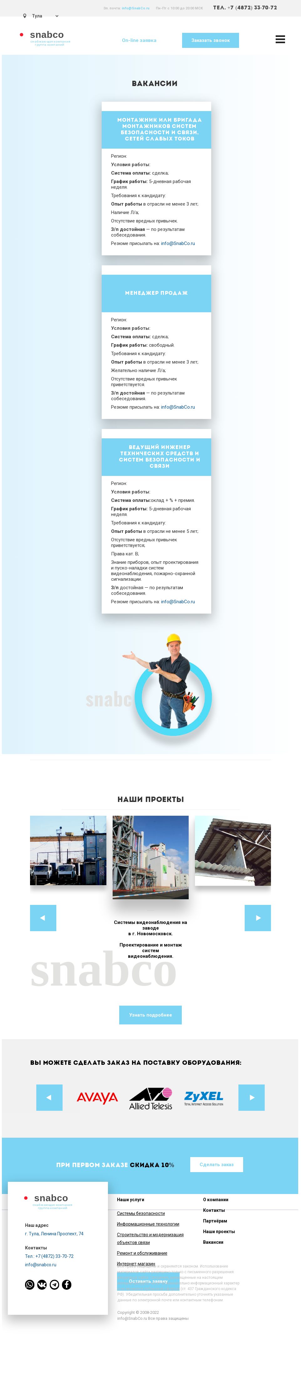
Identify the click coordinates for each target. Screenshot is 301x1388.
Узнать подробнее (150, 1015)
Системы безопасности (141, 1213)
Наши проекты (219, 1231)
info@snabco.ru (40, 1264)
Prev (43, 918)
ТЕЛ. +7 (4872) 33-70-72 (245, 8)
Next (258, 918)
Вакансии (213, 1242)
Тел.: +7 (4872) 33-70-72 (49, 1256)
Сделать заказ (217, 1164)
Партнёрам (215, 1220)
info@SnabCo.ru (136, 8)
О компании (215, 1199)
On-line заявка (139, 40)
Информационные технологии (148, 1224)
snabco (47, 34)
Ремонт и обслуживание (142, 1253)
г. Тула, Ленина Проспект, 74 (54, 1233)
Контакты (214, 1210)
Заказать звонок (210, 40)
